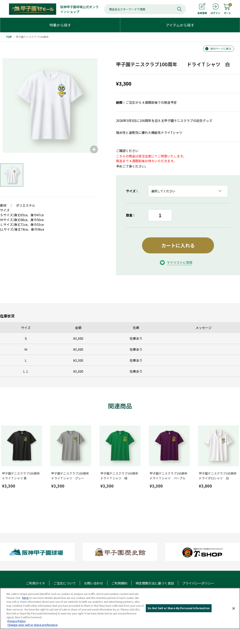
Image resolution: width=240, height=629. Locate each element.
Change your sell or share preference (32, 625)
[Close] (233, 608)
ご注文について (64, 583)
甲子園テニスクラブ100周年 (32, 37)
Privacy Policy (16, 621)
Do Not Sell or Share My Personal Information (179, 608)
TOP (9, 37)
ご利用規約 (119, 583)
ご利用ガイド (35, 583)
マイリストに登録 (179, 262)
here (25, 598)
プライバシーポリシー (198, 583)
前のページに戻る (220, 48)
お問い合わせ (93, 583)
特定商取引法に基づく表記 (155, 583)
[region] (120, 608)
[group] (50, 105)
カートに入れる (178, 245)
